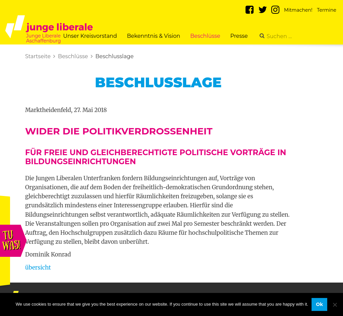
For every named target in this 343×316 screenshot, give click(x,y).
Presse (239, 36)
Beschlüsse (205, 36)
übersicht (38, 267)
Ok (319, 304)
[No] (334, 304)
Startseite (38, 56)
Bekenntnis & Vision (153, 36)
